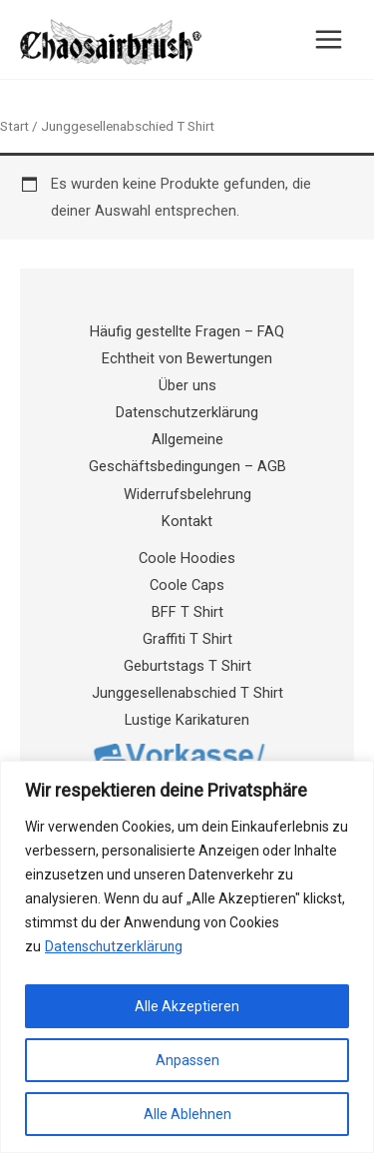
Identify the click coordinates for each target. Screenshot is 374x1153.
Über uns (187, 385)
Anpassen (187, 1060)
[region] (187, 957)
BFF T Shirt (187, 612)
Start (14, 126)
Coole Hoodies (187, 558)
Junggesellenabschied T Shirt (187, 693)
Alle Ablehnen (187, 1114)
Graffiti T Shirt (187, 639)
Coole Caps (187, 585)
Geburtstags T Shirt (187, 666)
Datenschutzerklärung (115, 946)
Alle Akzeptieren (187, 1006)
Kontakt (187, 521)
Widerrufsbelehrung (187, 494)
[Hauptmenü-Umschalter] (328, 39)
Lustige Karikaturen (187, 720)
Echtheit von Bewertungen (187, 358)
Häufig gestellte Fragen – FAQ (187, 331)
